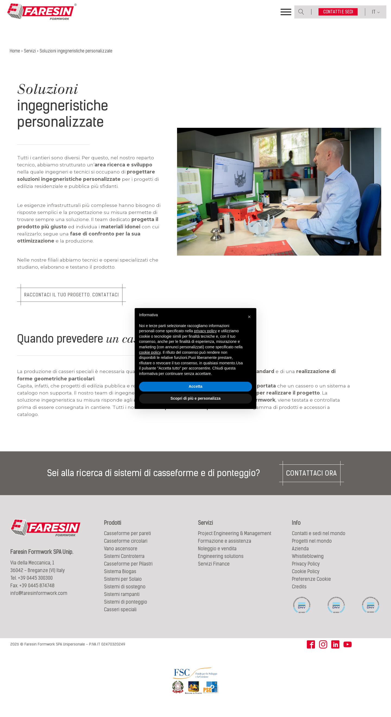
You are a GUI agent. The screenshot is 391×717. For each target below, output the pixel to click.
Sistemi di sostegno (125, 594)
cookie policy (149, 352)
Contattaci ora (311, 480)
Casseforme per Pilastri (128, 571)
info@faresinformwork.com (38, 600)
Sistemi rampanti (122, 601)
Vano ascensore (120, 555)
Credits (299, 594)
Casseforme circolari (125, 548)
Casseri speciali (120, 616)
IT (374, 14)
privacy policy (205, 331)
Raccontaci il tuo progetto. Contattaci (72, 300)
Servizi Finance (214, 571)
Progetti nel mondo (312, 548)
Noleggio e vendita (217, 555)
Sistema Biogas (120, 578)
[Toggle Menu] (285, 14)
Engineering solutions (221, 563)
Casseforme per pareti (127, 540)
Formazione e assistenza (224, 548)
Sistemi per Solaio (123, 586)
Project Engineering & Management (234, 540)
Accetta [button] (196, 386)
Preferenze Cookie (311, 586)
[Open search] (301, 14)
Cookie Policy (306, 578)
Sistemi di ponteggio (125, 609)
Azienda (300, 555)
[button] (249, 316)
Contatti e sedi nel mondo (318, 540)
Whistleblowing (308, 563)
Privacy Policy (306, 571)
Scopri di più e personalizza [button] (195, 398)
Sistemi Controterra (124, 563)
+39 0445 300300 (35, 585)
